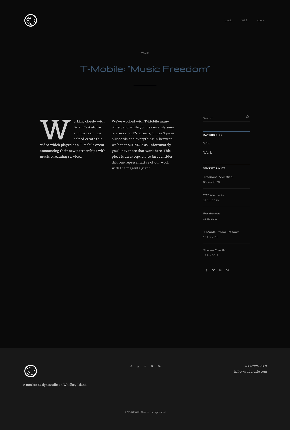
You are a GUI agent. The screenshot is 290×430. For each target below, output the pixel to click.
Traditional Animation (217, 176)
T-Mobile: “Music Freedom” (221, 231)
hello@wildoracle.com (250, 371)
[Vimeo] (152, 366)
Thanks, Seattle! (214, 250)
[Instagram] (220, 270)
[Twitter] (213, 270)
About (260, 21)
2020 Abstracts (213, 195)
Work (228, 21)
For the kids (211, 213)
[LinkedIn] (145, 366)
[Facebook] (206, 270)
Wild (244, 21)
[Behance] (227, 270)
